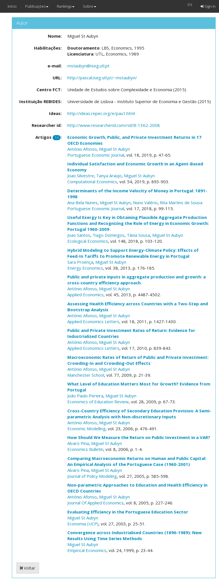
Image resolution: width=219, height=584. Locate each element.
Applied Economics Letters (93, 321)
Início (12, 6)
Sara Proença (80, 262)
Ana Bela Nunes (82, 202)
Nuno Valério (145, 202)
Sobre (89, 6)
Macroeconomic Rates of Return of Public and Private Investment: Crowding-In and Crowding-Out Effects (138, 360)
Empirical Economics (86, 550)
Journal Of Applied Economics (95, 503)
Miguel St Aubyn (114, 149)
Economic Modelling (86, 428)
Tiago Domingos (108, 235)
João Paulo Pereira (85, 395)
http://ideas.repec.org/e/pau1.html (101, 113)
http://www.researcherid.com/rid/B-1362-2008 (113, 125)
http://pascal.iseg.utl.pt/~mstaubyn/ (102, 77)
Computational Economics (92, 181)
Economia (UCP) (82, 524)
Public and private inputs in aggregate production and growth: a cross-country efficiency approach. (136, 279)
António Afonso (82, 149)
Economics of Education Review (98, 401)
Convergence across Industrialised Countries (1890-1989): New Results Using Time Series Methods (134, 535)
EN (190, 4)
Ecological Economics (87, 241)
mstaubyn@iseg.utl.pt (88, 66)
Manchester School (85, 375)
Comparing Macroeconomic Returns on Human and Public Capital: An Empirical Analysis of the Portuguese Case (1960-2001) (136, 461)
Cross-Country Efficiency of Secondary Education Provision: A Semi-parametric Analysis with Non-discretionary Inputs (139, 413)
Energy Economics (85, 268)
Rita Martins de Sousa (181, 202)
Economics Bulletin (85, 449)
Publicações (36, 6)
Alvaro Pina (78, 443)
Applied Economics (85, 294)
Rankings (65, 6)
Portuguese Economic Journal (95, 155)
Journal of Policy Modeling (92, 476)
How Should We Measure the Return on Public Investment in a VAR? (138, 437)
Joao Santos (78, 235)
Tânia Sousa (138, 235)
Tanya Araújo (109, 175)
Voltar (27, 568)
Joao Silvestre (80, 175)
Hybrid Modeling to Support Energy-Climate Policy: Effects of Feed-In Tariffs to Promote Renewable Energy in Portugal (133, 253)
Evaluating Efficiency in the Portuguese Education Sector (127, 512)
